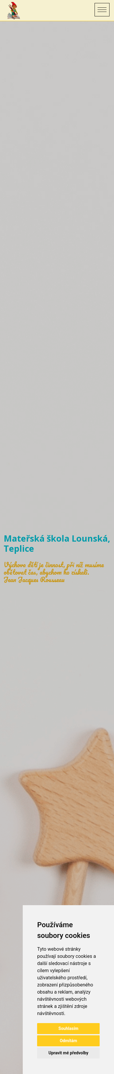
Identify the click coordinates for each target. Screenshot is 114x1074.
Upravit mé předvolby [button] (68, 1052)
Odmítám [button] (68, 1040)
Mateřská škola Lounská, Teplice (57, 543)
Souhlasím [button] (68, 1028)
